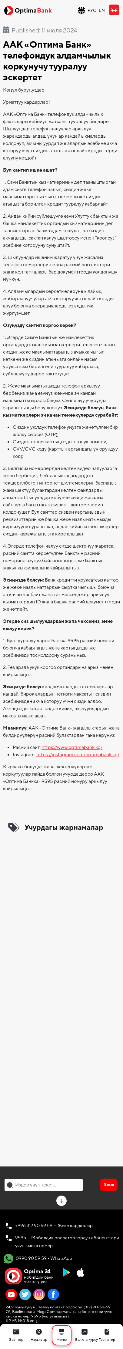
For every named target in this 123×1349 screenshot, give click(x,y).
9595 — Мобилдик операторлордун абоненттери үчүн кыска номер (67, 1242)
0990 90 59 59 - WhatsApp (38, 1258)
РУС (92, 10)
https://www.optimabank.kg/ (72, 747)
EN (102, 10)
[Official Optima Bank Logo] (28, 10)
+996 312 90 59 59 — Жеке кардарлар (54, 1226)
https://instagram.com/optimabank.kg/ (77, 754)
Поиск (109, 1185)
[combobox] (43, 1185)
